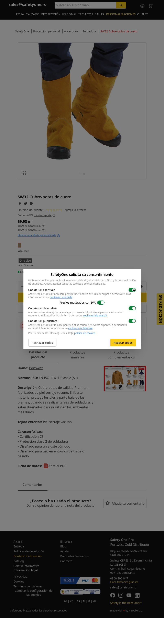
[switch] (132, 290)
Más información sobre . (81, 315)
